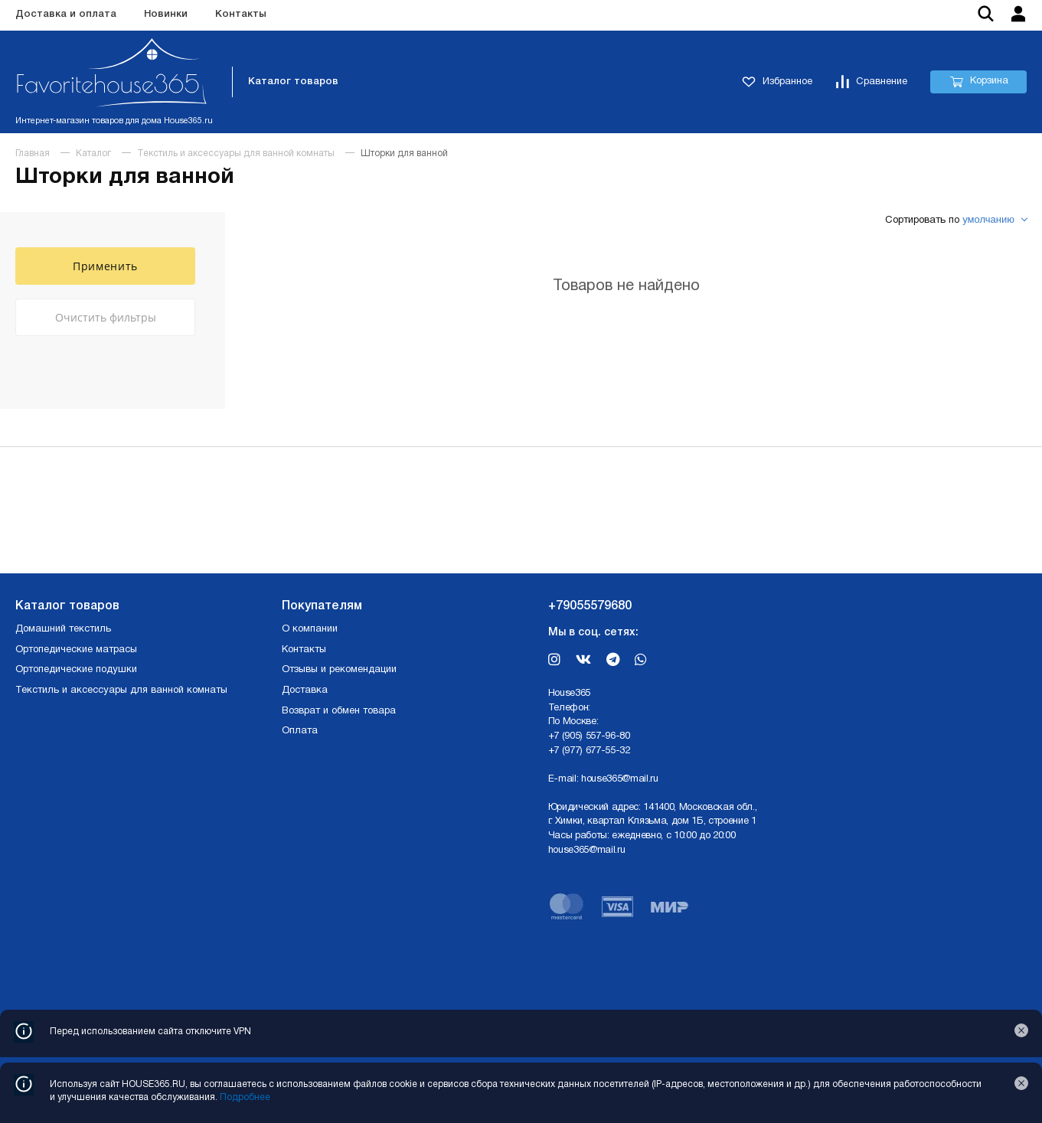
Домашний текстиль (63, 629)
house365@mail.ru (619, 779)
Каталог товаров (293, 81)
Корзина (978, 82)
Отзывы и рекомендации (339, 669)
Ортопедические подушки (76, 669)
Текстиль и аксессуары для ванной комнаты (236, 153)
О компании (310, 629)
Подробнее (245, 1097)
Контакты (240, 14)
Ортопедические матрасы (76, 650)
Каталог (93, 153)
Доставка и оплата (65, 14)
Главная (32, 153)
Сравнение (871, 82)
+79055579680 (590, 606)
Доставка (305, 690)
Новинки (166, 14)
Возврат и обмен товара (339, 711)
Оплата (300, 731)
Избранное (777, 82)
